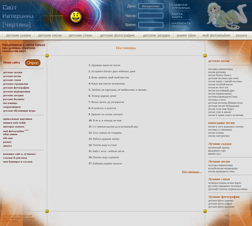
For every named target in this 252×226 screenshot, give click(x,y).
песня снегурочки (218, 135)
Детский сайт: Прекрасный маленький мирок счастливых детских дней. (19, 218)
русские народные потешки (224, 185)
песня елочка (216, 132)
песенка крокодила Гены (222, 96)
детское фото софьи (220, 203)
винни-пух (214, 153)
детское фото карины (220, 200)
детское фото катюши (221, 206)
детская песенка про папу (223, 78)
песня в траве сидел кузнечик (225, 114)
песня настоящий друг (221, 90)
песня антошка (217, 71)
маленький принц (218, 147)
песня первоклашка (220, 93)
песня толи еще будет (221, 108)
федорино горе (217, 150)
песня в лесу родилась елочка (226, 126)
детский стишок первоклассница (227, 188)
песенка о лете (217, 99)
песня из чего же (218, 87)
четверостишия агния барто (224, 182)
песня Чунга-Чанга (219, 75)
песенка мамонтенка (220, 68)
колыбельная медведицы (222, 168)
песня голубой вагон (220, 84)
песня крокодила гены (221, 171)
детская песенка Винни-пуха (225, 102)
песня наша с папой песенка (225, 81)
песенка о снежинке (220, 129)
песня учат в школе (219, 111)
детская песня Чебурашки (223, 105)
